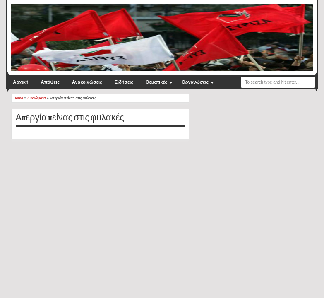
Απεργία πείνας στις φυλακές (70, 117)
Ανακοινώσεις (87, 81)
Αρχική (21, 81)
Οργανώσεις (195, 81)
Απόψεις (50, 81)
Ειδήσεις (124, 81)
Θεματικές (156, 81)
